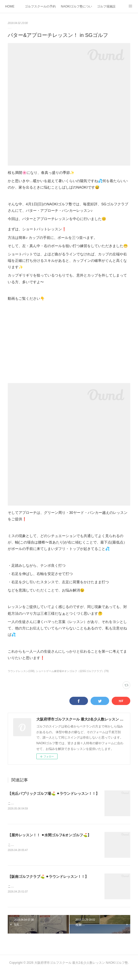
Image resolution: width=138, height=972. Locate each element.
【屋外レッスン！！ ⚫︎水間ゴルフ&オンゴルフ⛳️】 (49, 835)
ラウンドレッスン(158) (21, 671)
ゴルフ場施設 (106, 6)
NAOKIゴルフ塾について (76, 6)
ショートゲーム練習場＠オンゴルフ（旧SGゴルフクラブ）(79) (72, 671)
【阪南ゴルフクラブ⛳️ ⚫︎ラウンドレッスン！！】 (48, 877)
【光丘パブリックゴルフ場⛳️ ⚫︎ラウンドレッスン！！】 (53, 793)
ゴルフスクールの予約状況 (40, 6)
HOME (9, 6)
